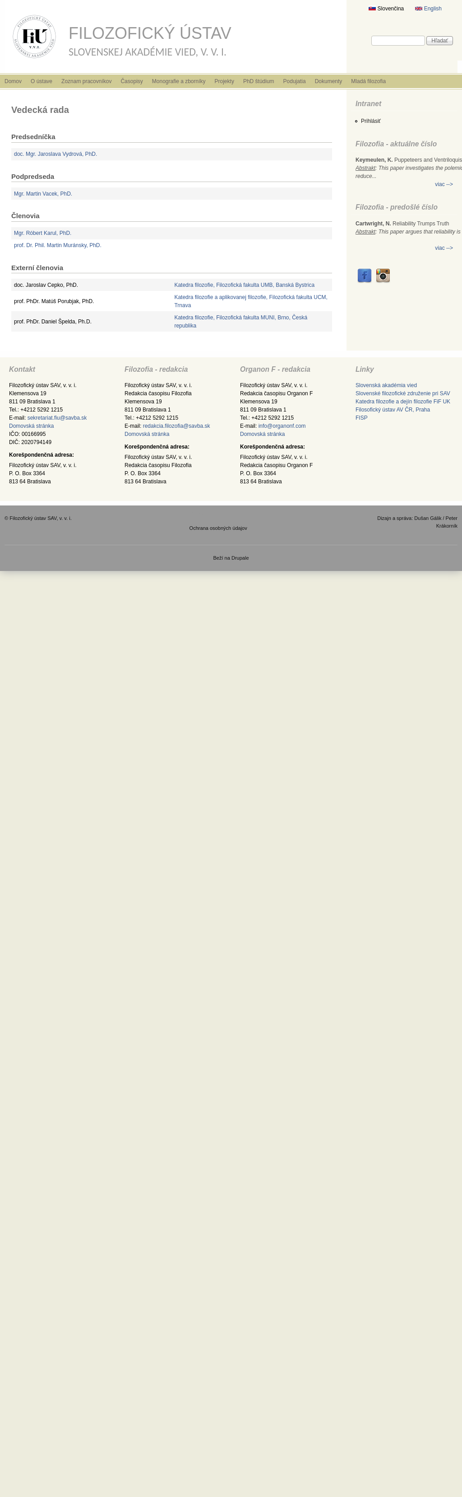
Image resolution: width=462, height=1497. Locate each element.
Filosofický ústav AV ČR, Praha (393, 410)
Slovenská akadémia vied (386, 385)
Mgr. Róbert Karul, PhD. (42, 233)
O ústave (41, 81)
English (428, 8)
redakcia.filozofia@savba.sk (176, 426)
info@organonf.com (282, 426)
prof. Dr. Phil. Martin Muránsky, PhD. (58, 245)
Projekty (224, 81)
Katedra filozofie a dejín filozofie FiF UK (403, 401)
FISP (362, 418)
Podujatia (294, 81)
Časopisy (131, 81)
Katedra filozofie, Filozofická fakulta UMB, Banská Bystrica (244, 285)
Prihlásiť (371, 121)
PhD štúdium (258, 81)
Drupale (240, 558)
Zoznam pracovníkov (86, 81)
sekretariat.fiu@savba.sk (57, 418)
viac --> (444, 184)
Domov (13, 81)
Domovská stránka (31, 426)
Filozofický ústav (150, 33)
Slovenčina (386, 8)
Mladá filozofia (368, 81)
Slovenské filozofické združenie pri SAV (403, 393)
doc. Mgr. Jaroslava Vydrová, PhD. (55, 154)
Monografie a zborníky (179, 81)
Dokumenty (328, 81)
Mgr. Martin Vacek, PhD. (43, 194)
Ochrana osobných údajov (218, 528)
